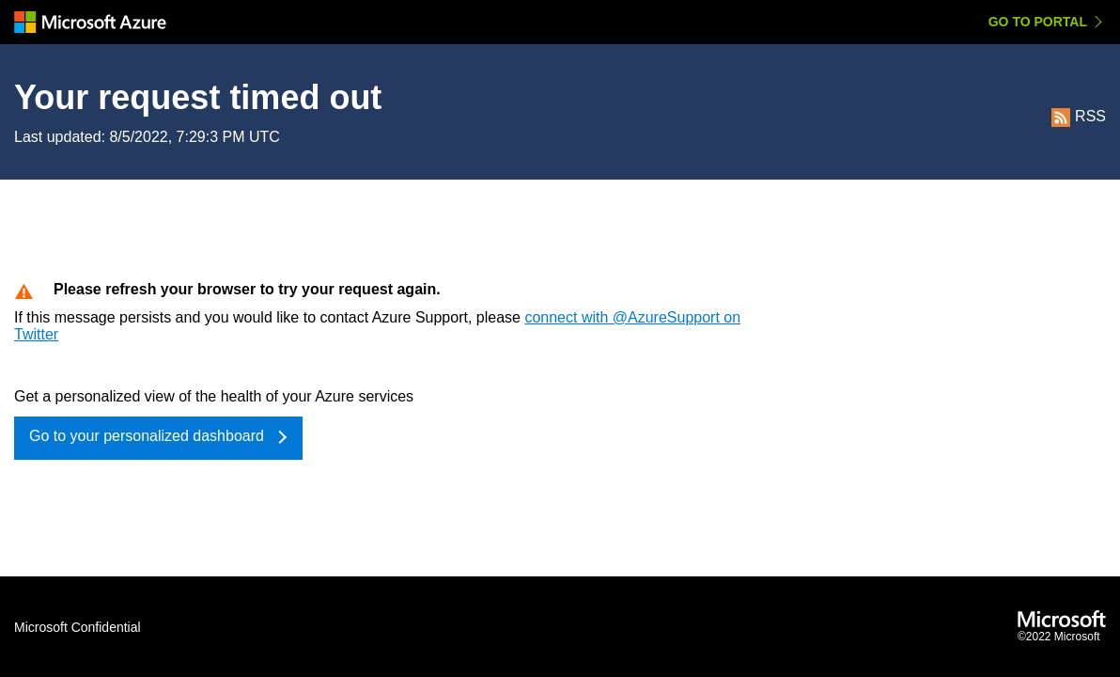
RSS (1078, 116)
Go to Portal (1037, 21)
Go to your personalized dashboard (146, 436)
